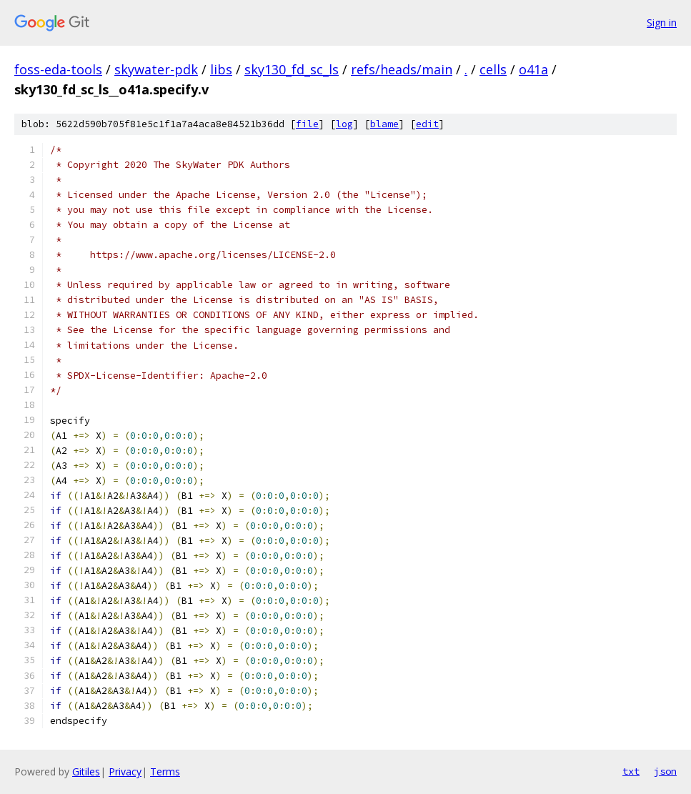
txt (631, 771)
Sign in (662, 22)
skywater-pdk (156, 69)
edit (427, 124)
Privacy (125, 771)
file (307, 124)
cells (493, 69)
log (344, 124)
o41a (533, 69)
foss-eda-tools (58, 69)
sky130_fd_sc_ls (291, 69)
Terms (165, 771)
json (665, 771)
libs (221, 69)
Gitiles (86, 771)
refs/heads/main (401, 69)
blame (384, 124)
